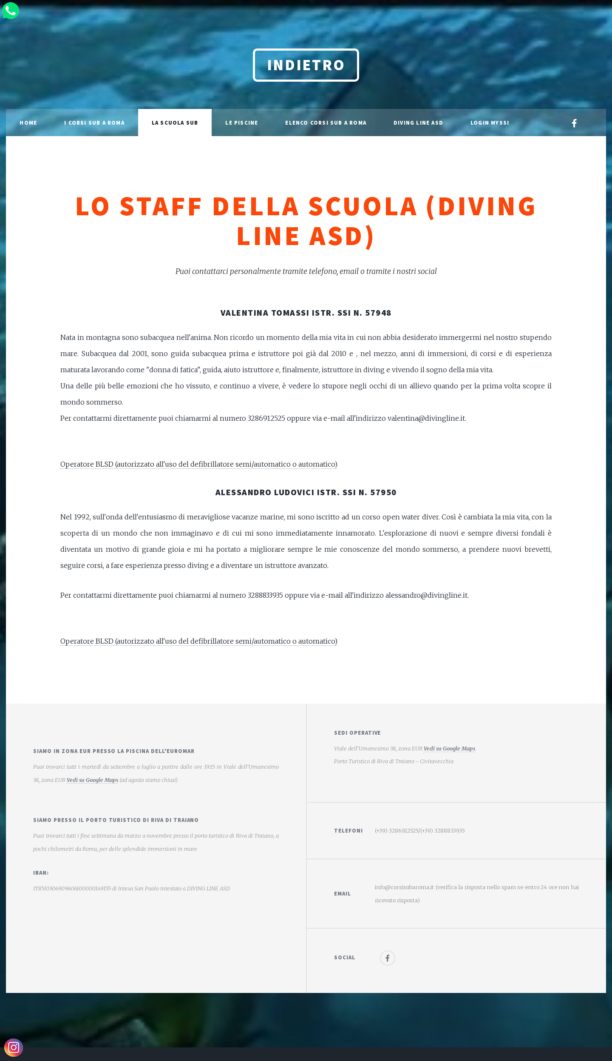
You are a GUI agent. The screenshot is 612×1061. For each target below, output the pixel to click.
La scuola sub (175, 122)
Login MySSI (489, 122)
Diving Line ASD (418, 122)
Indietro (306, 64)
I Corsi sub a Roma (94, 122)
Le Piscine (241, 122)
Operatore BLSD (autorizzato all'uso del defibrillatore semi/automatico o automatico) (198, 464)
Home (28, 122)
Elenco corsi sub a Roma (325, 122)
